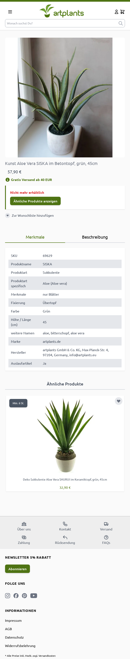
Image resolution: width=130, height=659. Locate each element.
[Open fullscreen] (65, 97)
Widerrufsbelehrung (20, 645)
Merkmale (35, 236)
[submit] (120, 23)
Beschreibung (95, 236)
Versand (106, 526)
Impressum (13, 620)
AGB (8, 629)
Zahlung (24, 540)
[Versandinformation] (7, 179)
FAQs (106, 540)
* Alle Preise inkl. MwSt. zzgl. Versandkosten (30, 655)
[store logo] (64, 10)
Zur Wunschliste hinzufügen (33, 215)
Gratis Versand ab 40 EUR (28, 179)
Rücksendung (65, 540)
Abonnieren (17, 568)
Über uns (24, 526)
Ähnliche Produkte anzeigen (35, 201)
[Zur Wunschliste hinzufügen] (7, 215)
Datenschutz (14, 637)
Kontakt (65, 526)
